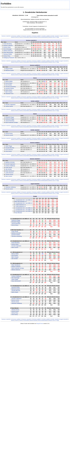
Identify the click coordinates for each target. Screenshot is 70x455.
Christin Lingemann (10, 104)
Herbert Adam (7, 47)
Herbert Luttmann (8, 45)
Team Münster (18, 212)
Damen (13, 37)
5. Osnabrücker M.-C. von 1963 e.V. (23, 203)
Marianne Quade (9, 70)
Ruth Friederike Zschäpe (11, 122)
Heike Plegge (8, 146)
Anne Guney (8, 151)
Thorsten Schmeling (10, 86)
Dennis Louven (9, 135)
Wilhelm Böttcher (8, 50)
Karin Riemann (9, 149)
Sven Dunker (8, 84)
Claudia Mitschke (9, 147)
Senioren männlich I (27, 36)
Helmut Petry (7, 56)
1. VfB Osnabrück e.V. (20, 204)
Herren (17, 37)
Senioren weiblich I (36, 36)
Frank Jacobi (8, 167)
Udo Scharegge (8, 49)
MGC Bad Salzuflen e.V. (21, 201)
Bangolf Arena (39, 323)
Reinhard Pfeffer (8, 54)
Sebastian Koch (9, 93)
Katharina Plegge (9, 119)
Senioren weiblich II (16, 36)
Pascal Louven (9, 188)
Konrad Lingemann (10, 164)
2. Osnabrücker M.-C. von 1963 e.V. (23, 208)
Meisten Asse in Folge (54, 37)
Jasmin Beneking (9, 120)
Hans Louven (8, 176)
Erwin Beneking (8, 43)
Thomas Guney (9, 174)
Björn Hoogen (8, 91)
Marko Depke (8, 90)
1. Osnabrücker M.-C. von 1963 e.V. (23, 200)
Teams (21, 37)
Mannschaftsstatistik (43, 37)
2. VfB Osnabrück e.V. (20, 206)
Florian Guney (9, 133)
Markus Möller (9, 81)
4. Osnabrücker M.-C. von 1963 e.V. (23, 211)
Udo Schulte (8, 169)
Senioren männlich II (6, 36)
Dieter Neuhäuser (9, 171)
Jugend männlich (64, 36)
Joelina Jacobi (9, 106)
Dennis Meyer (8, 83)
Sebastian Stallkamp (10, 187)
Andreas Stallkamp (10, 165)
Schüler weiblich (46, 36)
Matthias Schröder (10, 162)
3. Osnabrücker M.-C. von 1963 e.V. (23, 209)
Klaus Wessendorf (8, 52)
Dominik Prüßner (9, 88)
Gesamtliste (26, 37)
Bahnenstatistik (33, 37)
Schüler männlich (55, 36)
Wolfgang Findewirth (9, 57)
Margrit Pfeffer (9, 68)
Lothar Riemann (9, 172)
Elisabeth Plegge (9, 117)
